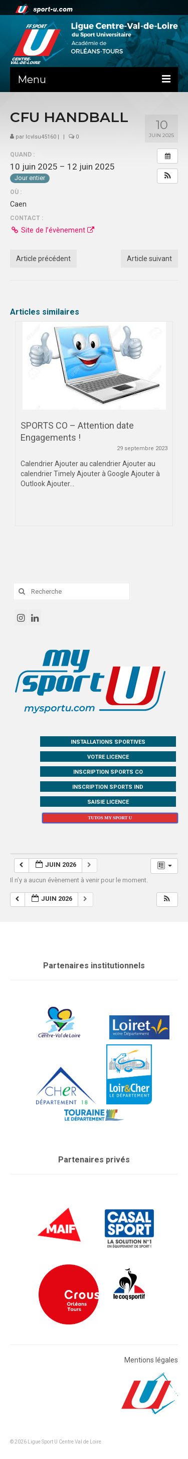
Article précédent (43, 259)
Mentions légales (151, 1360)
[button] (167, 176)
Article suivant (149, 259)
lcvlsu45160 (41, 137)
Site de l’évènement (52, 230)
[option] (94, 428)
